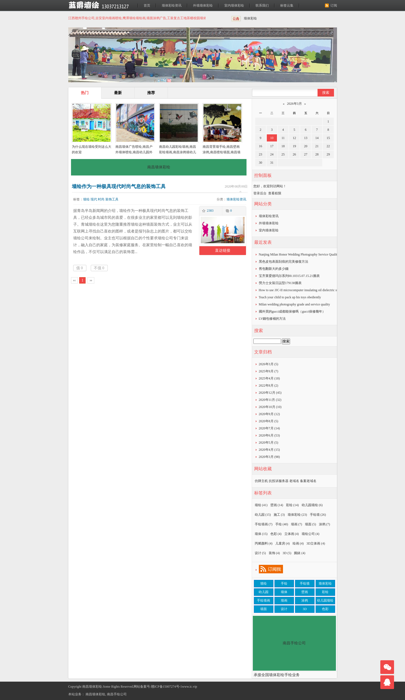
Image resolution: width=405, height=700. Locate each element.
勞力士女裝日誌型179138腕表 (280, 283)
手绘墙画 (264, 524)
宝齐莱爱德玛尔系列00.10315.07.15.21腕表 (289, 276)
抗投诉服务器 (278, 481)
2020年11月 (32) (270, 400)
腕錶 (299, 553)
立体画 (291, 534)
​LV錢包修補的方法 (272, 319)
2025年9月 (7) (268, 371)
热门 (85, 93)
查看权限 (274, 193)
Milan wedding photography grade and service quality (294, 304)
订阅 (333, 5)
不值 (99, 268)
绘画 (298, 543)
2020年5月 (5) (268, 442)
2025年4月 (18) (269, 378)
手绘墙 (318, 515)
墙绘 (86, 199)
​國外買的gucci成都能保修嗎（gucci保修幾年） (292, 311)
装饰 (274, 553)
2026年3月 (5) (268, 364)
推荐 (151, 93)
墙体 (261, 534)
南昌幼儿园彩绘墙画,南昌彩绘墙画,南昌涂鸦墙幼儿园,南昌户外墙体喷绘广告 (177, 152)
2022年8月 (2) (268, 385)
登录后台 (260, 193)
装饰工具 (111, 199)
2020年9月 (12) (269, 414)
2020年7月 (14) (269, 428)
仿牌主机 (261, 481)
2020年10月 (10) (270, 407)
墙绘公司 (310, 534)
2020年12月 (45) (270, 393)
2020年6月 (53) (269, 435)
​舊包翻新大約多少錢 (273, 269)
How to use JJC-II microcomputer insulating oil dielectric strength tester (306, 290)
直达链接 (222, 250)
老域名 (294, 481)
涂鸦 (324, 524)
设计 (260, 553)
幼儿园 (263, 515)
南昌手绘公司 (117, 694)
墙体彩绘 (250, 18)
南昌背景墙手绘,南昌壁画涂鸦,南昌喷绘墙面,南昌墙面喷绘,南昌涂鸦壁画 (221, 152)
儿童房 (282, 543)
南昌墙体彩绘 (95, 694)
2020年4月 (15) (269, 450)
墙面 (310, 524)
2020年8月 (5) (268, 421)
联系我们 (262, 5)
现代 (93, 199)
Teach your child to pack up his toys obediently (290, 297)
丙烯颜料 (264, 543)
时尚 (101, 199)
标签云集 (286, 5)
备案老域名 (308, 481)
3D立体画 (316, 543)
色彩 (276, 534)
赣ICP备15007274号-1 (166, 686)
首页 (147, 5)
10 (271, 138)
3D (287, 553)
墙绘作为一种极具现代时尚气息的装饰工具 (119, 186)
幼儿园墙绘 (312, 505)
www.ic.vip (189, 686)
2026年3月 (294, 104)
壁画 (276, 505)
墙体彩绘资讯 (172, 5)
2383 (210, 210)
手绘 (281, 524)
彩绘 (292, 505)
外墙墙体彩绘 (203, 5)
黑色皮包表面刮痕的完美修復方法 (283, 261)
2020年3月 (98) (269, 457)
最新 (118, 93)
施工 (279, 515)
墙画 (296, 524)
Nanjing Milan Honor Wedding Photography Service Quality (299, 254)
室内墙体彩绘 (234, 5)
